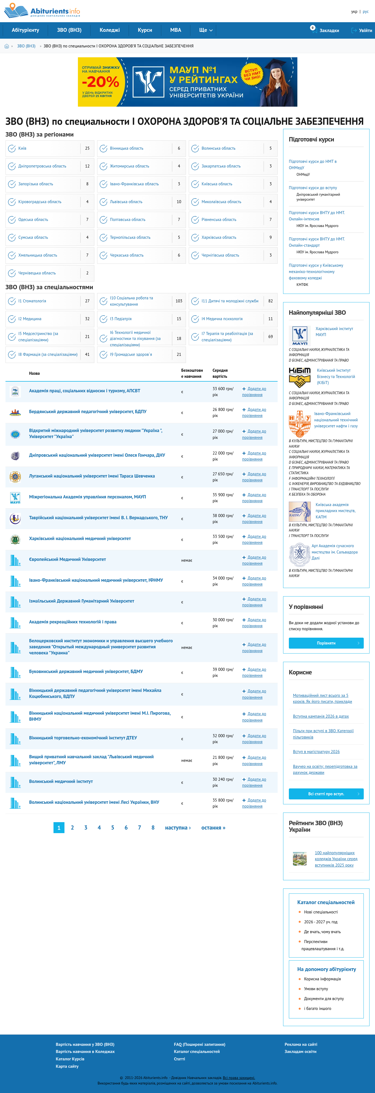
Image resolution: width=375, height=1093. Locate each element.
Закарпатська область (221, 166)
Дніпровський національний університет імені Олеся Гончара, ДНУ (97, 455)
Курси (145, 29)
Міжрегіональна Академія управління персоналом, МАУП (87, 497)
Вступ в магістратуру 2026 (316, 751)
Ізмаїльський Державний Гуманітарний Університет (81, 601)
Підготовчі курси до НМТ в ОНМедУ (313, 164)
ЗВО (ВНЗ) (69, 29)
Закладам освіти (301, 1051)
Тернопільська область (130, 237)
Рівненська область (219, 219)
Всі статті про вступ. (326, 793)
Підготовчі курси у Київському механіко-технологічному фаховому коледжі (316, 271)
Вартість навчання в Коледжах (85, 1051)
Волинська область (218, 148)
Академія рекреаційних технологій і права (72, 622)
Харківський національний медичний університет (80, 538)
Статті (179, 1058)
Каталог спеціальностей (326, 902)
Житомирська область (129, 166)
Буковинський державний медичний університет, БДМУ (86, 671)
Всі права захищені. (239, 1077)
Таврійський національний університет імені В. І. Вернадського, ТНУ (98, 518)
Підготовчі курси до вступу (313, 187)
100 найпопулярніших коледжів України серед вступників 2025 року (336, 859)
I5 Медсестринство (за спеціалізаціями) (38, 336)
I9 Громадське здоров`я (131, 354)
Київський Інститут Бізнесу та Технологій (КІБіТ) (336, 376)
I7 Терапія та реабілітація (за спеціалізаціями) (227, 336)
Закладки (329, 30)
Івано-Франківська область (134, 183)
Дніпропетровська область (42, 166)
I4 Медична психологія (222, 318)
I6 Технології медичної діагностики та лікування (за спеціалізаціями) (135, 338)
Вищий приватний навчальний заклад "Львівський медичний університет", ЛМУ (91, 760)
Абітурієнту (25, 29)
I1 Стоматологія (32, 300)
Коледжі (110, 29)
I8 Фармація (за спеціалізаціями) (48, 354)
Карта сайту (67, 1066)
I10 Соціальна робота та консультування (131, 301)
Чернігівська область (220, 255)
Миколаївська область (221, 201)
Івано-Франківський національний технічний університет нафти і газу (336, 419)
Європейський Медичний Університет (67, 559)
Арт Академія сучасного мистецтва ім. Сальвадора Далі (335, 552)
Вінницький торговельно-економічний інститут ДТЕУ (83, 738)
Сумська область (33, 237)
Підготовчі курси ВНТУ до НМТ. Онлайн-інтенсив (317, 216)
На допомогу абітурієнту (326, 969)
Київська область (217, 183)
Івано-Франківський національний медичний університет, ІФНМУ (96, 580)
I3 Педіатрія (121, 318)
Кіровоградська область (39, 201)
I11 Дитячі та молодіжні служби (230, 300)
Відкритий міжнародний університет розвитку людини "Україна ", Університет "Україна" (95, 433)
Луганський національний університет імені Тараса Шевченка (92, 476)
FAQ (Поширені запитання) (199, 1044)
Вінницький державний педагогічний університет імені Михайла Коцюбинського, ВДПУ (95, 693)
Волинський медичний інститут (61, 781)
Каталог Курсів (70, 1058)
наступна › (178, 827)
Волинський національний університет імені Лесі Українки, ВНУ (94, 802)
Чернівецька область (37, 273)
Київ (22, 148)
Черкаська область (126, 255)
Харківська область (219, 237)
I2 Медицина (29, 318)
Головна (8, 46)
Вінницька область (126, 148)
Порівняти (326, 643)
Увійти (365, 30)
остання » (213, 827)
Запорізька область (35, 183)
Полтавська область (127, 219)
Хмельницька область (37, 255)
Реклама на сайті (301, 1044)
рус (366, 11)
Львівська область (126, 201)
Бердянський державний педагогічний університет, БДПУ (87, 411)
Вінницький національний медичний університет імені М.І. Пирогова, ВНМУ (99, 716)
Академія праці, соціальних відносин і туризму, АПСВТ (84, 391)
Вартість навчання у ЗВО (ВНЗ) (85, 1044)
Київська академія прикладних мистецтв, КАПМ (335, 510)
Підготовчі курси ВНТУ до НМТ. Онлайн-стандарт (317, 242)
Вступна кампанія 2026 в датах (321, 716)
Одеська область (33, 219)
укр (354, 11)
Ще (203, 29)
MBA (175, 29)
